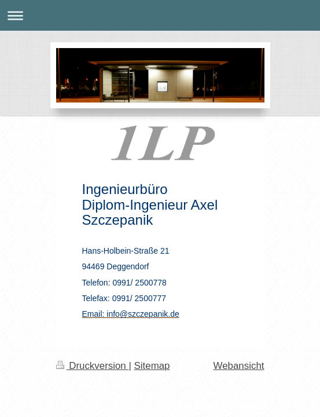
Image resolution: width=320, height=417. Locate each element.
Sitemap (152, 365)
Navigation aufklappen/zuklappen (160, 15)
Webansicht (239, 365)
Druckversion (92, 365)
